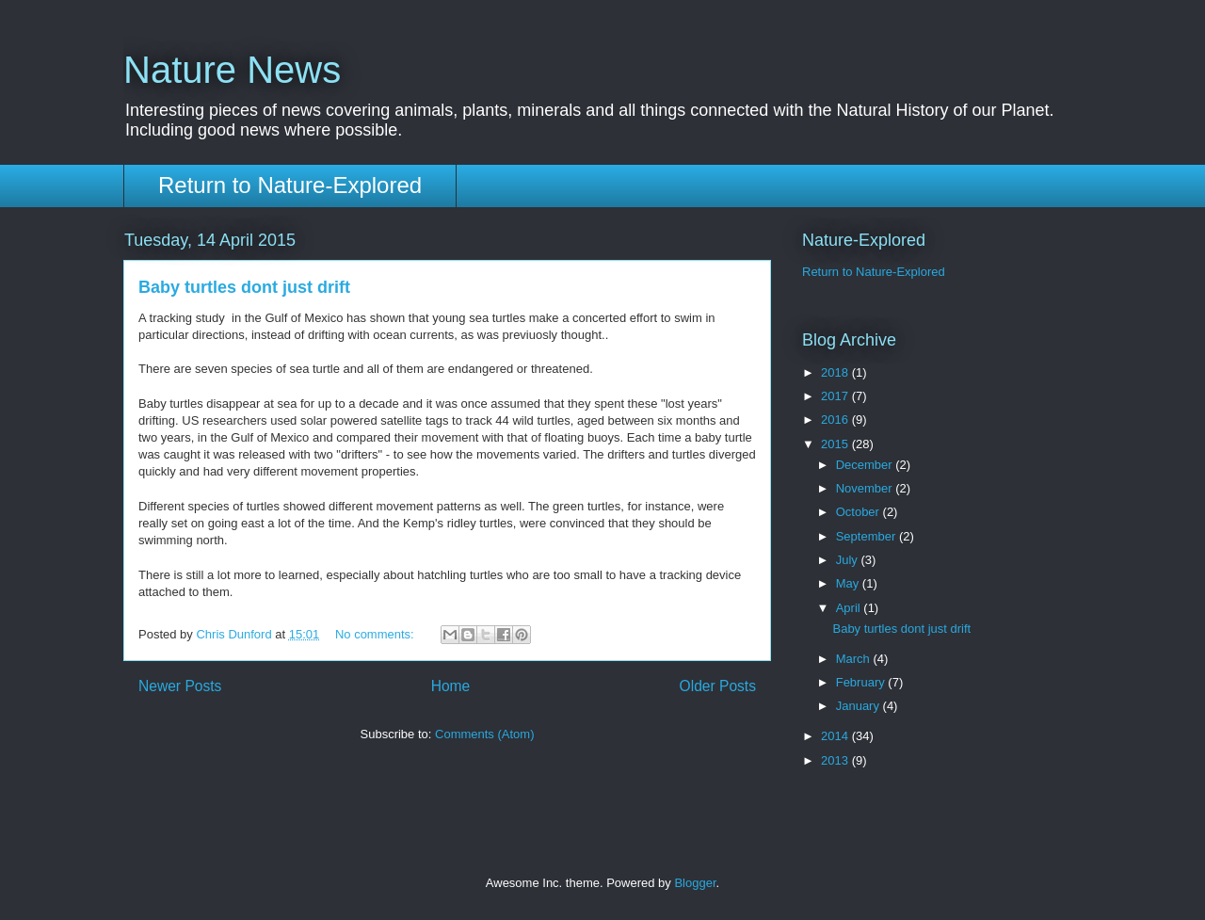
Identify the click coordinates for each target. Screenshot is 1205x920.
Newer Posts (179, 686)
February (862, 682)
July (848, 560)
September (867, 536)
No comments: (376, 634)
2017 (836, 396)
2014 (836, 736)
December (866, 465)
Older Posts (718, 686)
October (859, 512)
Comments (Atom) (484, 734)
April (850, 608)
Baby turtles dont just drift (244, 287)
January (859, 706)
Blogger (694, 883)
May (849, 583)
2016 (836, 419)
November (866, 488)
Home (451, 686)
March (855, 659)
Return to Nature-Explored (290, 185)
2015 (836, 444)
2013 (836, 760)
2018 (836, 372)
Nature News (232, 69)
